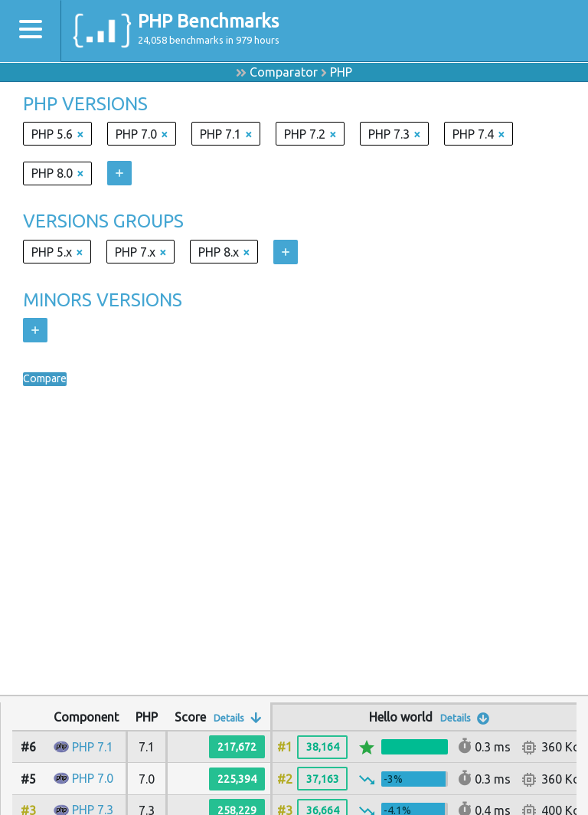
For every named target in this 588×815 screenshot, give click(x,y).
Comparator (284, 72)
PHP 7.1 (92, 747)
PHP (341, 72)
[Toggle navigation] (30, 31)
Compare (48, 379)
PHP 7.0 (92, 778)
